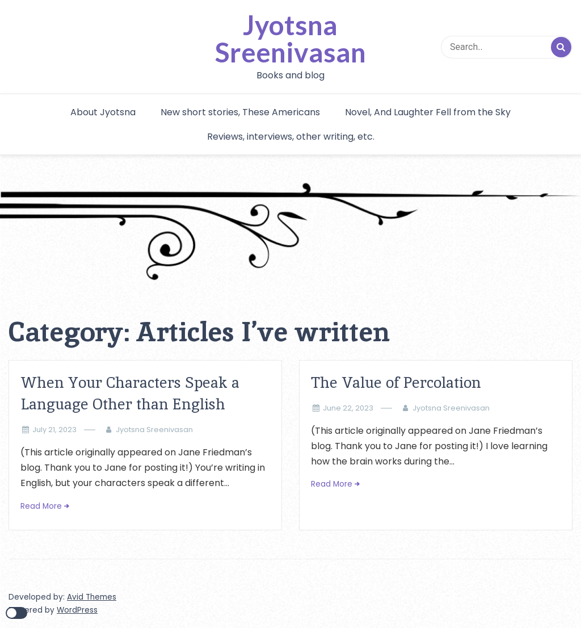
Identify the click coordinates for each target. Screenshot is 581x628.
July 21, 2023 (54, 429)
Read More (41, 506)
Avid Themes (91, 597)
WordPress (77, 610)
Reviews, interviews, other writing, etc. (290, 136)
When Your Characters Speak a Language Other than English (129, 393)
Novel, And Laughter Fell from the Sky (428, 112)
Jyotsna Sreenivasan (290, 38)
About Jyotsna (103, 112)
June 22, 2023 (348, 408)
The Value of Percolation (396, 382)
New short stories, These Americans (240, 112)
